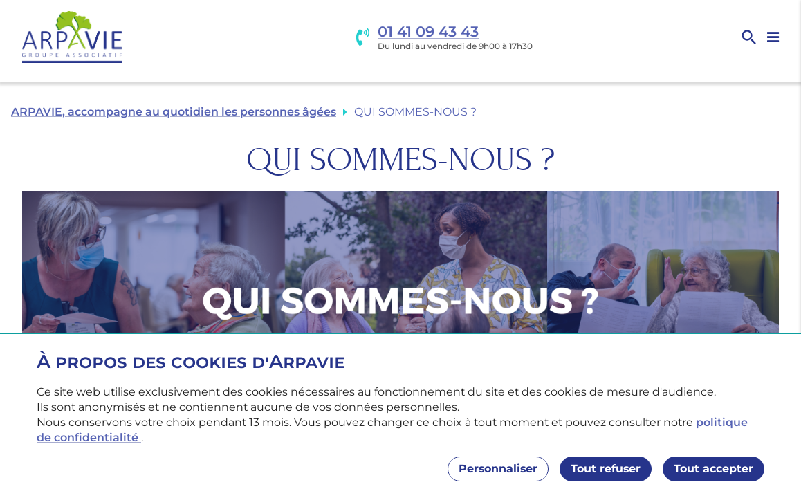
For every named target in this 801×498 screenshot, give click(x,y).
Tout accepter (713, 468)
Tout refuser (606, 468)
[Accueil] (72, 37)
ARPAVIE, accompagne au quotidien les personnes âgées (173, 111)
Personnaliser (498, 468)
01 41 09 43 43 (428, 31)
